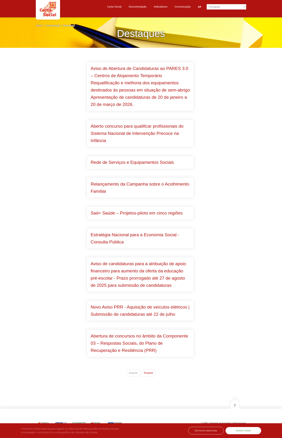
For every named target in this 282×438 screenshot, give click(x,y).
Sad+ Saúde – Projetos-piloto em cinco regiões (137, 213)
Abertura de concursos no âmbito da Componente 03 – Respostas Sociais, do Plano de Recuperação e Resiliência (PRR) (139, 343)
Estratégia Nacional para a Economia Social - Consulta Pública (135, 238)
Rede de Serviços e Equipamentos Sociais (132, 162)
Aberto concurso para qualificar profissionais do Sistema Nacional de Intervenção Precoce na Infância (137, 133)
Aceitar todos (243, 430)
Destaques (69, 25)
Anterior (133, 372)
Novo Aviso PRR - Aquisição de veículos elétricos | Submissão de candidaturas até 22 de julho (140, 311)
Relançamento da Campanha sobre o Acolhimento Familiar (140, 188)
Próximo (148, 372)
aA (199, 6)
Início (39, 25)
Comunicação (52, 25)
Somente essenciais (206, 430)
